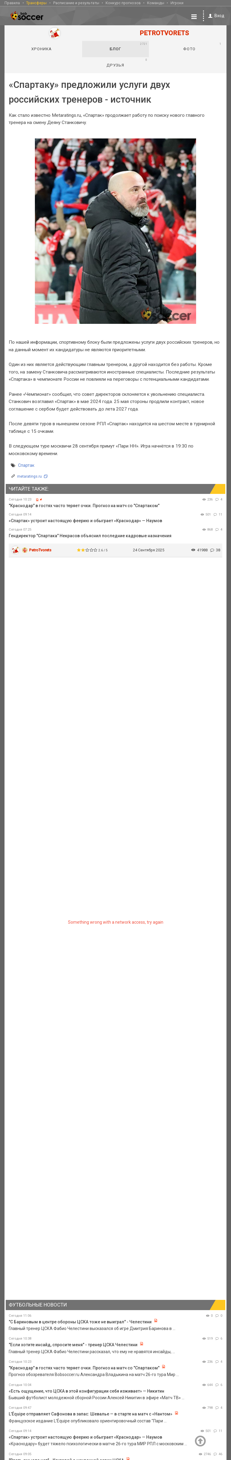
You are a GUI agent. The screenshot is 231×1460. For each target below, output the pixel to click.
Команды (155, 2)
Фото (202, 46)
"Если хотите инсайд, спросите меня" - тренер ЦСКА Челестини (73, 1344)
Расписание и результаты (76, 2)
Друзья (126, 62)
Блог (128, 46)
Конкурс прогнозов (123, 2)
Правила (12, 2)
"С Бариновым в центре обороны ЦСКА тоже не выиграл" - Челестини (80, 1321)
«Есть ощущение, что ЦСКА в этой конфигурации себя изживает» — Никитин (86, 1390)
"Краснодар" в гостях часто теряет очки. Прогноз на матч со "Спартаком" (84, 505)
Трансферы (36, 2)
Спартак (26, 465)
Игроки (177, 2)
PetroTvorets (40, 549)
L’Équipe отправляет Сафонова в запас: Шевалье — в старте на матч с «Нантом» (91, 1413)
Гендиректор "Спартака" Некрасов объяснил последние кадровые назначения (90, 535)
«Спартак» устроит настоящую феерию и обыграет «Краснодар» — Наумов (85, 520)
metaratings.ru (29, 476)
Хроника (41, 48)
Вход (215, 15)
